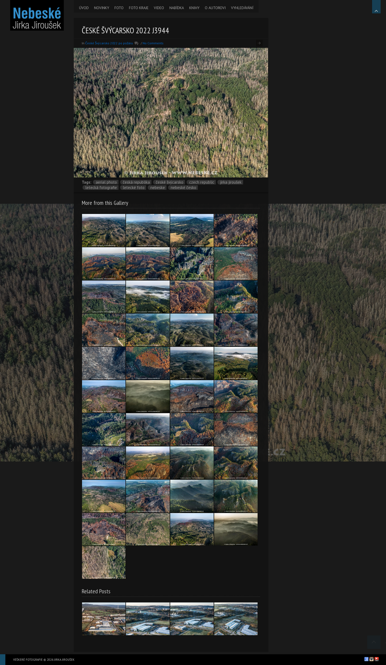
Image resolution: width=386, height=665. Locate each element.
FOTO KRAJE (139, 7)
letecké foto (133, 187)
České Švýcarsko (169, 182)
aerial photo (106, 182)
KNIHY (194, 7)
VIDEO (159, 7)
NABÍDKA (176, 7)
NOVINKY (101, 7)
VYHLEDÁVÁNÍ (242, 7)
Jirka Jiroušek (231, 182)
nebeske (157, 187)
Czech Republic (201, 182)
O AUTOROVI (215, 7)
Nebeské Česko (183, 187)
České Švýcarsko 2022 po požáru (109, 43)
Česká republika (136, 182)
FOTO (119, 7)
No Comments (153, 43)
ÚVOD (84, 7)
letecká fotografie (101, 187)
